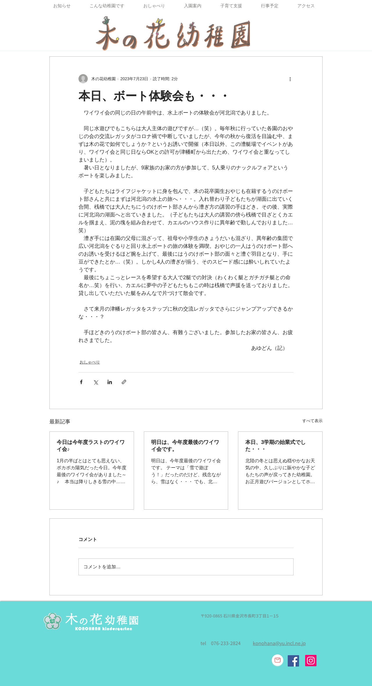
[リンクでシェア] (124, 382)
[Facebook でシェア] (81, 382)
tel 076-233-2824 (221, 643)
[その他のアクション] (290, 78)
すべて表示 (312, 420)
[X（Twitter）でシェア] (95, 382)
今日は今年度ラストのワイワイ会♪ (91, 445)
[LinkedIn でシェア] (109, 382)
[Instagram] (310, 660)
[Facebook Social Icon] (293, 661)
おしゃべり (90, 362)
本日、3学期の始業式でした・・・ (275, 445)
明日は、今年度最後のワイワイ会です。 (185, 445)
